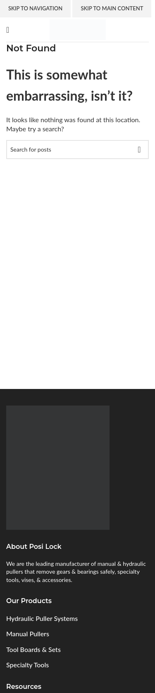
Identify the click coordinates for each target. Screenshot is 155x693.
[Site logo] (78, 29)
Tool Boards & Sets (33, 649)
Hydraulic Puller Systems (42, 618)
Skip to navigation (35, 8)
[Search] (77, 149)
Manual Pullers (27, 633)
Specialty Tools (27, 665)
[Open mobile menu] (7, 30)
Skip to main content (112, 8)
